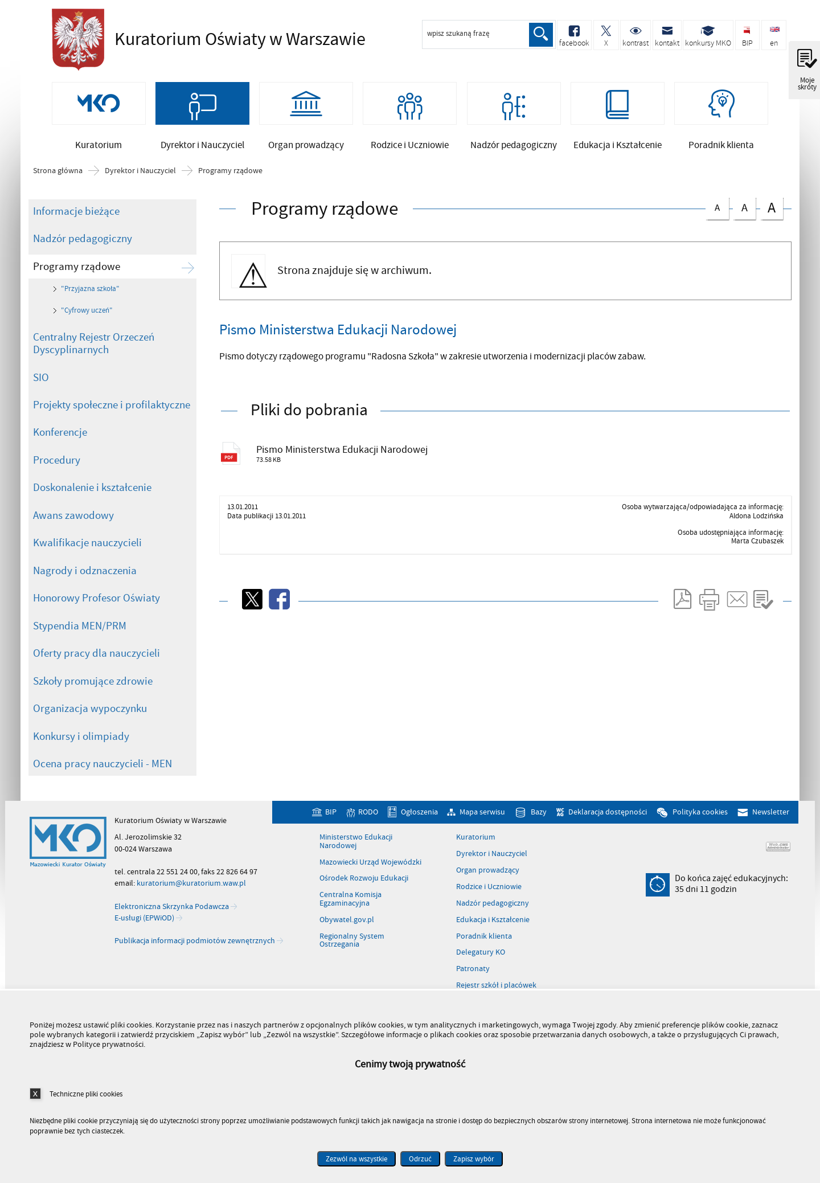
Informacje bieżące (76, 229)
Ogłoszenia (419, 829)
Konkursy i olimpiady (81, 754)
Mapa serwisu (482, 829)
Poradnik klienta (484, 954)
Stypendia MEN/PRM (79, 643)
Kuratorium (475, 855)
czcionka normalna (717, 223)
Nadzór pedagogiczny (82, 256)
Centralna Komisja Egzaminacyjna (350, 917)
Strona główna (58, 189)
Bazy (539, 829)
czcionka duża (771, 225)
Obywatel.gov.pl (346, 938)
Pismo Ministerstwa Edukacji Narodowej (361, 469)
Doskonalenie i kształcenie (92, 506)
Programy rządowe (230, 189)
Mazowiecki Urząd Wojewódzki (370, 880)
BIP (331, 829)
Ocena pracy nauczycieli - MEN (102, 782)
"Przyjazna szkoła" (90, 307)
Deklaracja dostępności (607, 829)
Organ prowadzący (487, 888)
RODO (368, 829)
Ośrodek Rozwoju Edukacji (363, 896)
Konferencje (60, 450)
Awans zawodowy (73, 533)
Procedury (56, 478)
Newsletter (770, 829)
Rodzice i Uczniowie (489, 904)
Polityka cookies (700, 829)
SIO (41, 395)
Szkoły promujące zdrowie (93, 699)
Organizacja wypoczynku (90, 727)
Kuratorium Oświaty (205, 40)
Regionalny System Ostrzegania (351, 958)
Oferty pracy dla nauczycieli (96, 671)
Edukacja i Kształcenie (493, 938)
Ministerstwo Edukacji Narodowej (355, 860)
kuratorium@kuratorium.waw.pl (191, 900)
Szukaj (540, 35)
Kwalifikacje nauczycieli (87, 561)
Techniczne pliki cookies (86, 1094)
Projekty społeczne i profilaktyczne (111, 422)
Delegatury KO (480, 971)
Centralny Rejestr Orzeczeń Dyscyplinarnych (93, 361)
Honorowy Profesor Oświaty (96, 616)
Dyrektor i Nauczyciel (140, 189)
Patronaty (473, 987)
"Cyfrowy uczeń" (87, 328)
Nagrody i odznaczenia (85, 588)
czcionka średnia (744, 224)
